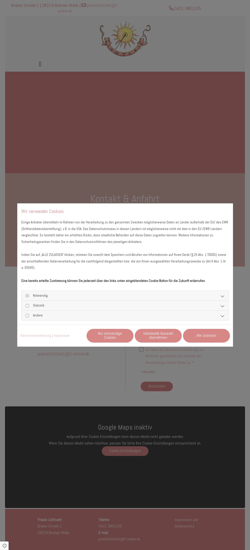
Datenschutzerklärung (35, 335)
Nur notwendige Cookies (110, 335)
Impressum (62, 335)
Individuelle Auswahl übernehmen (158, 335)
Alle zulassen (206, 335)
